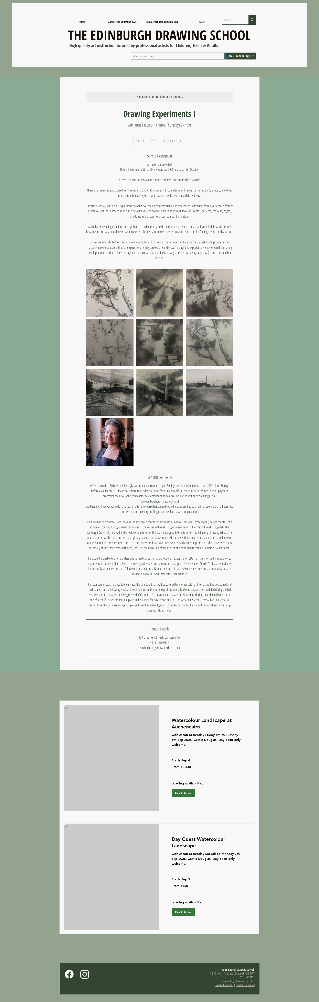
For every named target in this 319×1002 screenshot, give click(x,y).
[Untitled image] (110, 293)
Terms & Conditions (224, 985)
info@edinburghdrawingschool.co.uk (238, 981)
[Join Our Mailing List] (240, 56)
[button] (183, 793)
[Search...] (232, 19)
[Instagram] (85, 974)
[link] (207, 723)
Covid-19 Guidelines (245, 985)
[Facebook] (69, 974)
